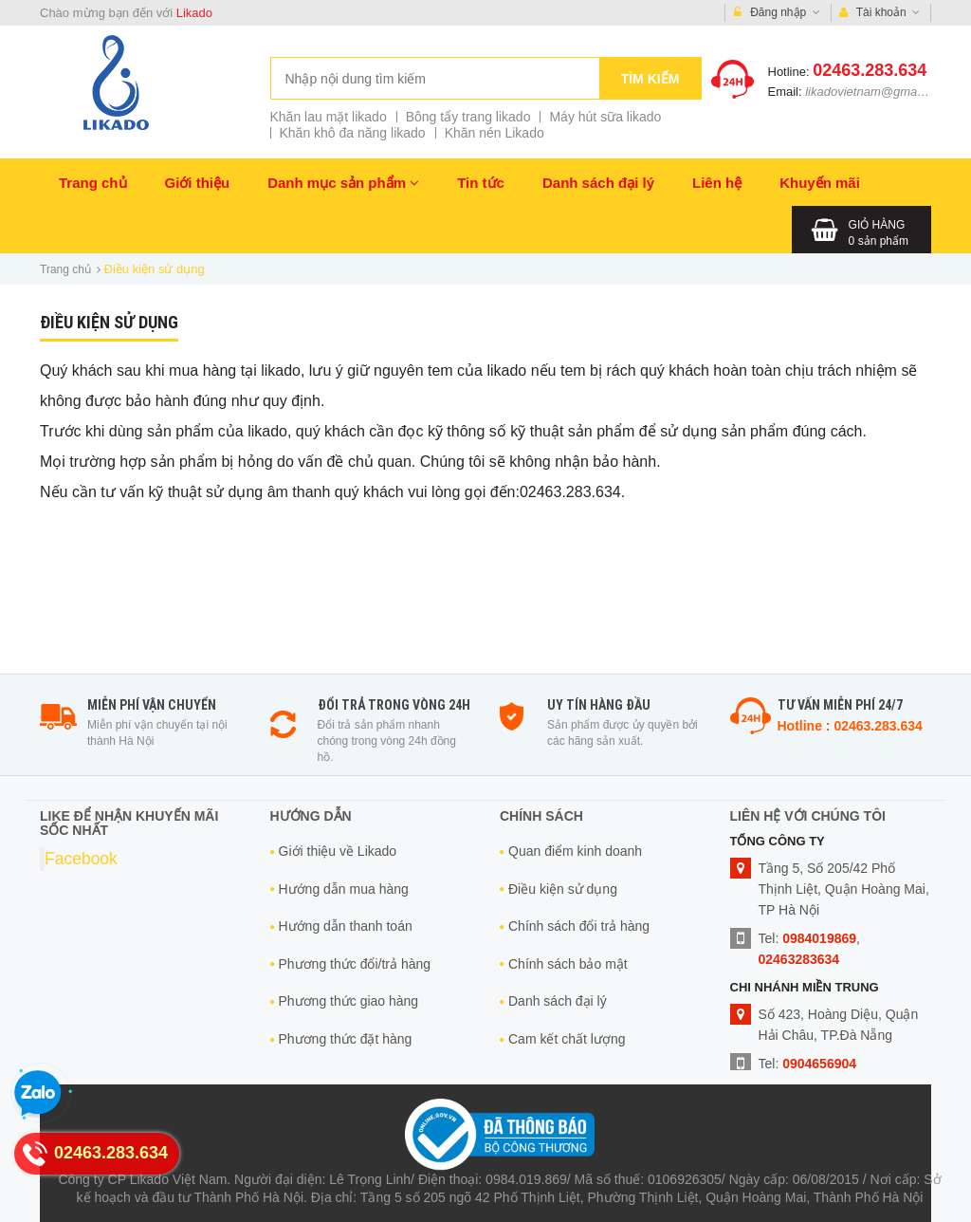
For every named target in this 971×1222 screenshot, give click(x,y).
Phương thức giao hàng (349, 1001)
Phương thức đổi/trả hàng (355, 964)
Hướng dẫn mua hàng (344, 889)
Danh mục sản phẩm (343, 183)
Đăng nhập (777, 13)
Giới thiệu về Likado (338, 851)
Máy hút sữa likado (605, 116)
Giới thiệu (197, 183)
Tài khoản (880, 13)
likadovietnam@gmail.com (877, 91)
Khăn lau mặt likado (328, 116)
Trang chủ (93, 183)
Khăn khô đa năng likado (353, 132)
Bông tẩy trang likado (468, 116)
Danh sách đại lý (598, 183)
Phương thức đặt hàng (345, 1038)
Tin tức (480, 183)
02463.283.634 (869, 70)
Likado (194, 13)
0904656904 (819, 1063)
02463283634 (799, 959)
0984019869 (819, 938)
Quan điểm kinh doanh (575, 851)
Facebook (81, 858)
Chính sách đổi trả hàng (579, 926)
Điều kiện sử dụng (562, 889)
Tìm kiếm (650, 78)
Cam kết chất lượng (566, 1038)
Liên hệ (717, 183)
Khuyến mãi (819, 183)
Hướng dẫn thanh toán (345, 926)
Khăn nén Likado (494, 132)
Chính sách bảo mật (568, 964)
